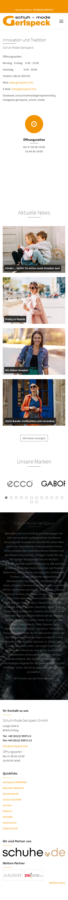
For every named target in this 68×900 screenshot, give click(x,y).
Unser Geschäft (12, 799)
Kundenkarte (11, 793)
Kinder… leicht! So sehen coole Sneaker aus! (32, 268)
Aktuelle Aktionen (13, 788)
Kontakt (7, 817)
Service (7, 805)
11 (57, 498)
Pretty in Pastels (15, 319)
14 (37, 502)
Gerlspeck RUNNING (15, 782)
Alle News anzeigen (34, 441)
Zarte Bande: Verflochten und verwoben (30, 421)
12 (62, 498)
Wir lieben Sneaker (16, 370)
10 (52, 498)
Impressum (10, 822)
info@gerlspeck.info (24, 89)
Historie (7, 811)
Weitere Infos (57, 882)
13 (31, 502)
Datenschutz (10, 828)
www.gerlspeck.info (22, 82)
